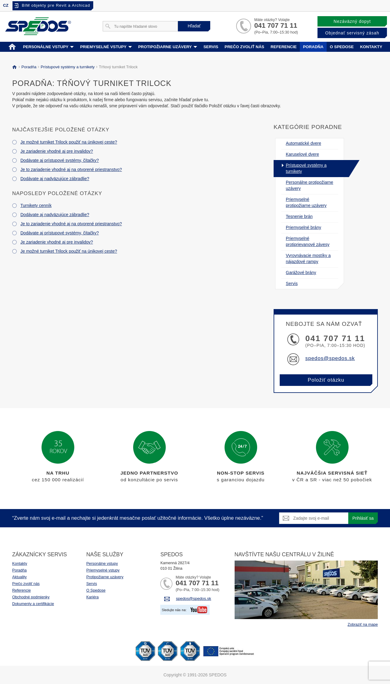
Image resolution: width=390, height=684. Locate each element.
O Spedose (95, 590)
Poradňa (313, 47)
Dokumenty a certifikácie (33, 604)
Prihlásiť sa (363, 518)
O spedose (342, 47)
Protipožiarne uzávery (167, 47)
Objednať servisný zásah (352, 32)
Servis (211, 47)
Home (12, 46)
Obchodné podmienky (31, 597)
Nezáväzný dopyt (352, 21)
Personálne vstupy (48, 47)
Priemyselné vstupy (106, 47)
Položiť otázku (326, 380)
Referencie (284, 47)
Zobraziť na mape (363, 624)
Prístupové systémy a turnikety (67, 67)
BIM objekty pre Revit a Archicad (56, 5)
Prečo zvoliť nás (244, 47)
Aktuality (19, 577)
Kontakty (371, 47)
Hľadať (194, 25)
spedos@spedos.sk (330, 358)
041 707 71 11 (275, 25)
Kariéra (92, 597)
